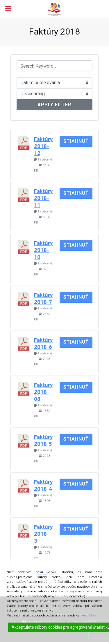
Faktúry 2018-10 (43, 250)
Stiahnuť (76, 141)
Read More (88, 615)
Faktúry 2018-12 (43, 146)
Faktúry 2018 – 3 (43, 534)
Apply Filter (54, 104)
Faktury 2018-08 (43, 392)
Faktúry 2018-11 (43, 198)
